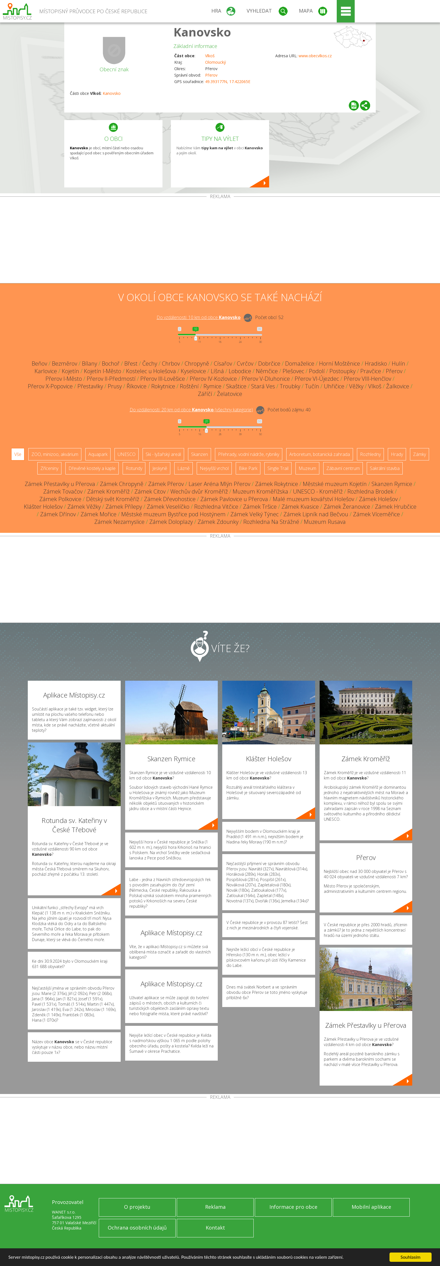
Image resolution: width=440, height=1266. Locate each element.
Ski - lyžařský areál (163, 454)
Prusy (115, 386)
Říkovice (136, 386)
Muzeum (307, 468)
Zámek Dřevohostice (170, 499)
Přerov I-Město (63, 378)
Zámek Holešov (378, 499)
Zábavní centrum (343, 468)
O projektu (137, 1206)
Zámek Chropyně (121, 484)
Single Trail (277, 468)
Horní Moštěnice (339, 363)
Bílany (89, 363)
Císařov (223, 363)
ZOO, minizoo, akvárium (54, 454)
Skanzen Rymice (392, 484)
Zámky (419, 454)
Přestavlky (90, 386)
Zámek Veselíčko (168, 506)
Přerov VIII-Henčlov (367, 378)
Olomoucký (215, 62)
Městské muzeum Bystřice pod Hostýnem (173, 514)
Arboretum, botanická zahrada (319, 454)
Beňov (39, 363)
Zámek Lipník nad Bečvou (315, 514)
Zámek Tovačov (62, 491)
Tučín (312, 386)
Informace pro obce (293, 1206)
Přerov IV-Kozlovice (213, 378)
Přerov (211, 75)
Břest (131, 363)
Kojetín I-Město (102, 371)
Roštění (189, 386)
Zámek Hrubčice (395, 506)
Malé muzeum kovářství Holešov (313, 499)
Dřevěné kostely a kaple (92, 468)
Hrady (397, 454)
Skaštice (236, 386)
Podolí (317, 371)
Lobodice (240, 371)
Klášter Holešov (43, 506)
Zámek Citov (150, 491)
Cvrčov (245, 363)
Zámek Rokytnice (276, 484)
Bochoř (111, 363)
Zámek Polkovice (60, 499)
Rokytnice (163, 386)
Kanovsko (202, 32)
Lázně (183, 468)
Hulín (398, 363)
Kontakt (215, 1227)
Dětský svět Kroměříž (112, 499)
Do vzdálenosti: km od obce (198, 317)
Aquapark (97, 454)
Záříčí (205, 394)
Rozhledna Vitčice (216, 506)
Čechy (149, 363)
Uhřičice (334, 386)
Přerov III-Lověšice (162, 378)
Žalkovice (397, 386)
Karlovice (46, 371)
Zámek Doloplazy (171, 522)
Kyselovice (193, 371)
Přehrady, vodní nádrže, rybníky (248, 454)
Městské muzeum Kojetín (335, 484)
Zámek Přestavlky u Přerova (60, 484)
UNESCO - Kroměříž (318, 491)
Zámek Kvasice (300, 506)
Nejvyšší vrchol (214, 468)
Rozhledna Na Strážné (271, 522)
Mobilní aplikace (371, 1206)
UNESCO (127, 454)
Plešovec (293, 371)
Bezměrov (64, 363)
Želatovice (229, 394)
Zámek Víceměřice (376, 514)
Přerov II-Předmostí (111, 378)
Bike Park (248, 468)
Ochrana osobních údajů (137, 1227)
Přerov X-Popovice (50, 386)
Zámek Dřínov (58, 514)
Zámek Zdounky (218, 522)
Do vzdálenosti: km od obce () (191, 410)
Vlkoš (210, 55)
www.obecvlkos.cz (315, 55)
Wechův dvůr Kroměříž (199, 491)
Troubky (290, 386)
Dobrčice (269, 363)
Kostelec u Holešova (151, 371)
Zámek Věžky (84, 506)
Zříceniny (49, 468)
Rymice (212, 386)
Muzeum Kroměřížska (260, 491)
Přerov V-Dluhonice (266, 378)
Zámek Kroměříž (108, 491)
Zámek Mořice (98, 514)
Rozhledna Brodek (370, 491)
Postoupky (342, 371)
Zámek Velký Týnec (254, 514)
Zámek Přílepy (124, 506)
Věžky (356, 386)
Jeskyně (159, 468)
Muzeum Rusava (325, 522)
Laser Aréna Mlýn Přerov (219, 484)
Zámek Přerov (166, 484)
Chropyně (197, 363)
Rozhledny (370, 454)
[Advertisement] (220, 241)
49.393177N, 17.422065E (227, 81)
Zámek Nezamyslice (119, 522)
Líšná (217, 371)
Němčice (267, 371)
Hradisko (376, 363)
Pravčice (370, 371)
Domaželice (299, 363)
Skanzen (199, 454)
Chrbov (171, 363)
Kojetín (70, 371)
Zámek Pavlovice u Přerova (234, 499)
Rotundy (134, 468)
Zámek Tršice (260, 506)
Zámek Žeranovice (347, 506)
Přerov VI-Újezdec (317, 378)
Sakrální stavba (385, 468)
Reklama (215, 1206)
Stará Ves (263, 386)
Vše (17, 454)
